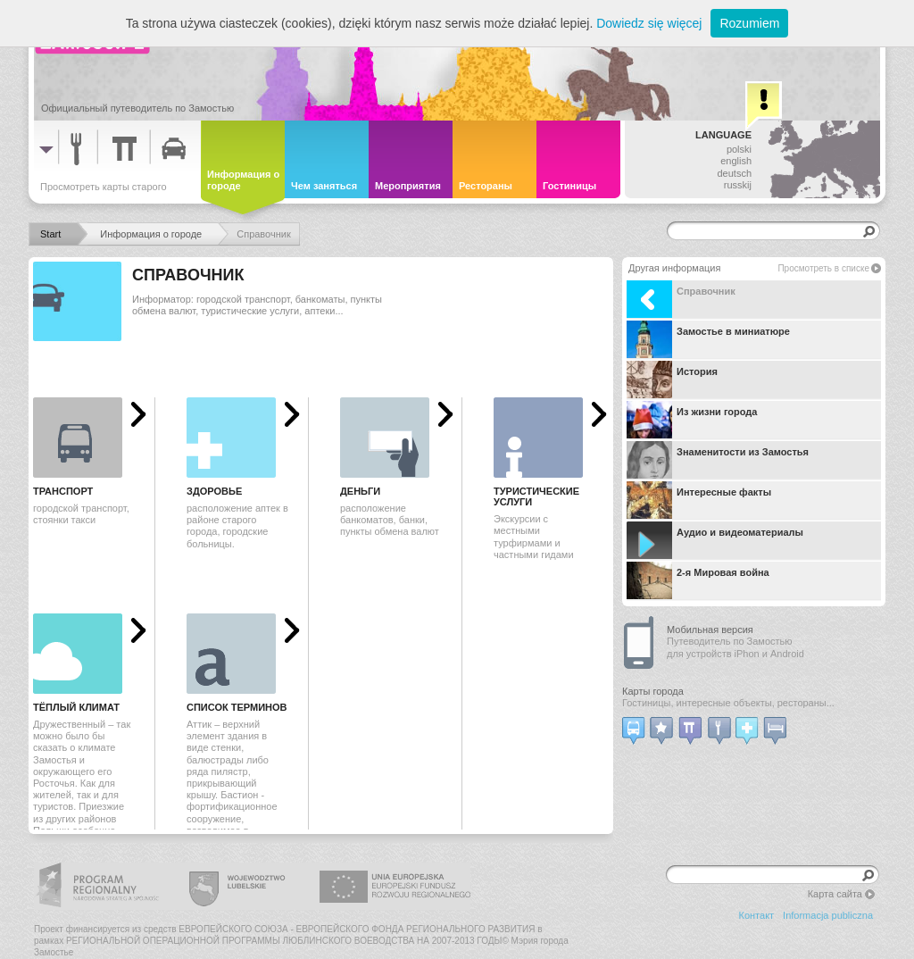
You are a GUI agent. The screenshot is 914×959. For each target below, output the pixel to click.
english (736, 160)
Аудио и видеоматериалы (715, 540)
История (672, 379)
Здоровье (214, 491)
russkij (738, 184)
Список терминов (237, 707)
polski (739, 149)
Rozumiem (749, 23)
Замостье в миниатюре (708, 339)
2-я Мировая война (698, 580)
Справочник (681, 299)
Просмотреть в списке (823, 268)
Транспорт (63, 491)
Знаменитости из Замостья (718, 460)
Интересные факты (699, 500)
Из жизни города (692, 419)
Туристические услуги (536, 496)
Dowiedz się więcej (649, 23)
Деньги (360, 491)
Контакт (757, 915)
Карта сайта (835, 893)
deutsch (734, 173)
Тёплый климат (76, 707)
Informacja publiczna (828, 915)
